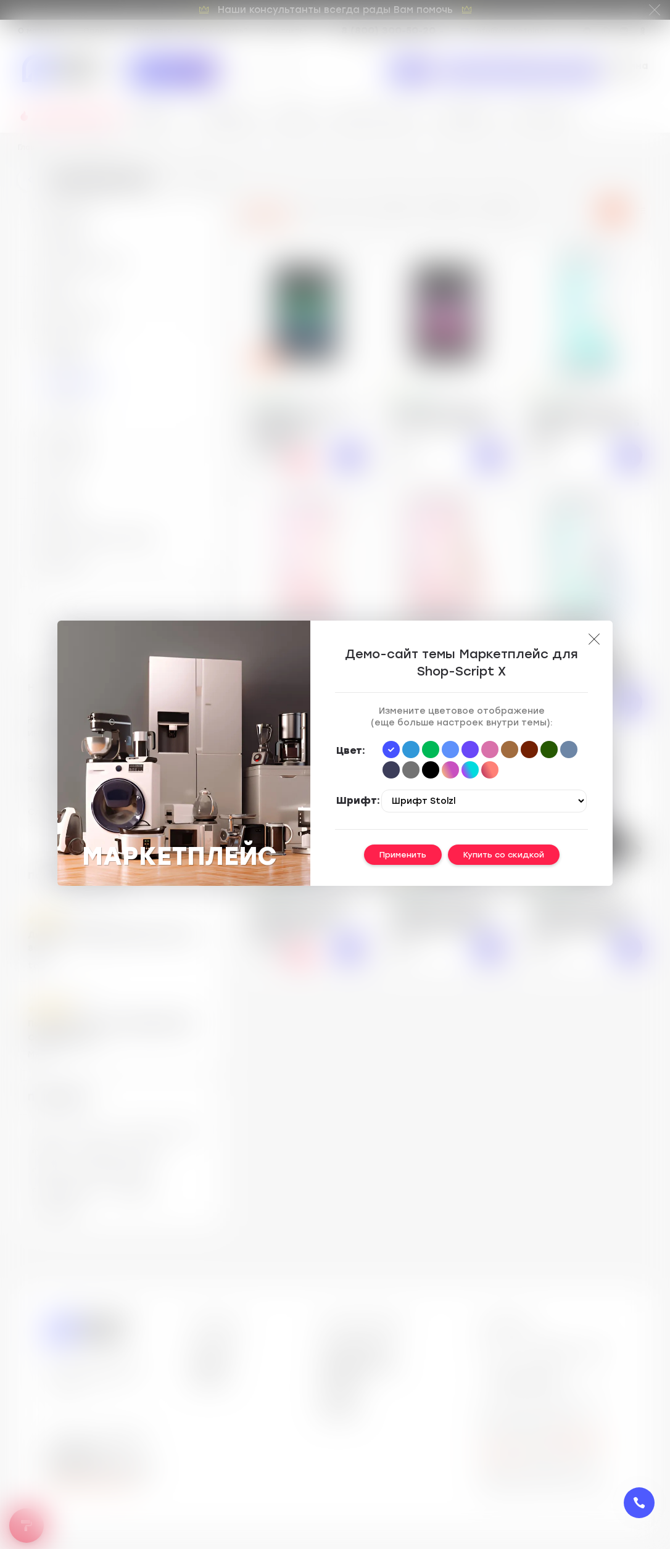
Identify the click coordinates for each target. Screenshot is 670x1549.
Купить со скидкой (503, 854)
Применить (402, 854)
